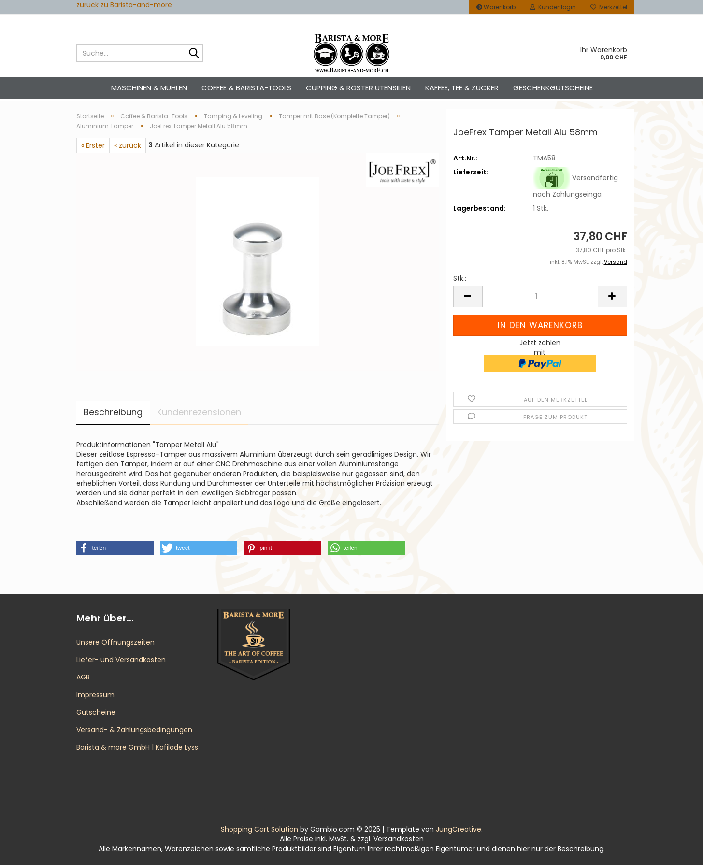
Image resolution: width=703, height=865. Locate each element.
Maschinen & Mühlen (149, 88)
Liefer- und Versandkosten (121, 659)
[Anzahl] (540, 296)
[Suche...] (194, 53)
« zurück (127, 145)
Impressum (95, 695)
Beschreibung (113, 412)
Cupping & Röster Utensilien (358, 88)
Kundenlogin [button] (553, 7)
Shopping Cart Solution (259, 829)
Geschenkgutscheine (553, 88)
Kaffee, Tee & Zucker (462, 88)
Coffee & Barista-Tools (246, 88)
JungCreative (458, 829)
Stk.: (459, 278)
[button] (467, 296)
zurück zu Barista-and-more (124, 5)
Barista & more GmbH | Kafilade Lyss (137, 747)
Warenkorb (496, 7)
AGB (83, 677)
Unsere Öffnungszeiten (115, 642)
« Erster (93, 145)
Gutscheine (95, 712)
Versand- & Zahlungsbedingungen (134, 730)
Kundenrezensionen (199, 412)
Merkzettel (608, 7)
